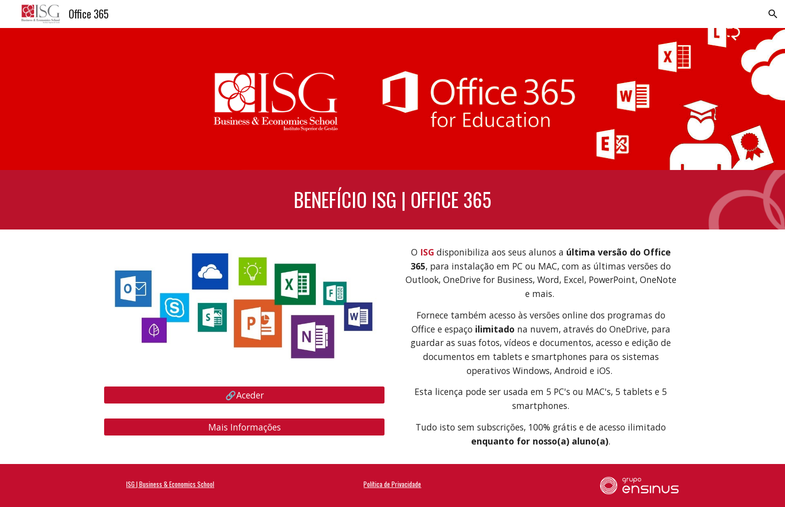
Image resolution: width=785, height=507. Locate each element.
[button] (773, 14)
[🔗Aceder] (244, 395)
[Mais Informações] (244, 427)
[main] (392, 200)
